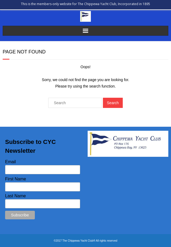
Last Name (15, 196)
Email (10, 161)
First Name (15, 179)
